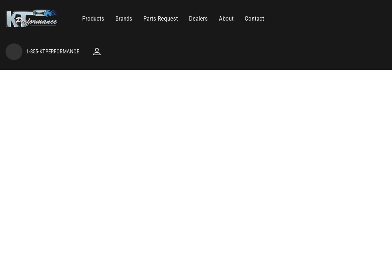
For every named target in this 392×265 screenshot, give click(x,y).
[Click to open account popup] (97, 51)
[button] (93, 18)
